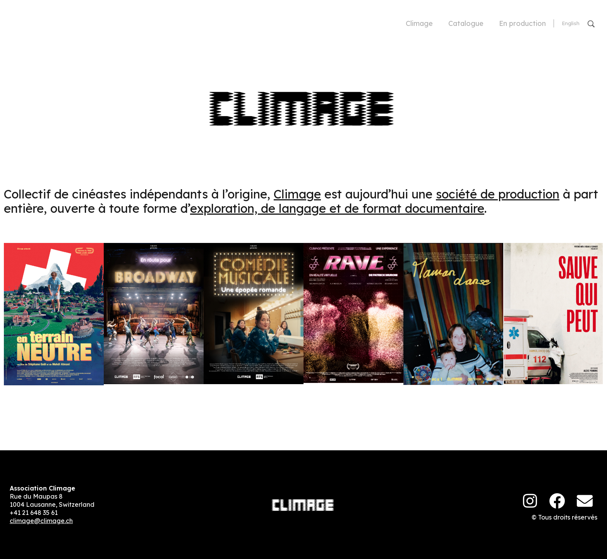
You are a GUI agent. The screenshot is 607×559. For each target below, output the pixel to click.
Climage (297, 194)
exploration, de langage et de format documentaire (337, 208)
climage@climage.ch (41, 521)
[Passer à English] (570, 23)
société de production (497, 194)
